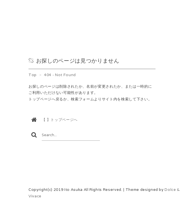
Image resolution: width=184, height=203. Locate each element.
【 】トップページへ (60, 119)
